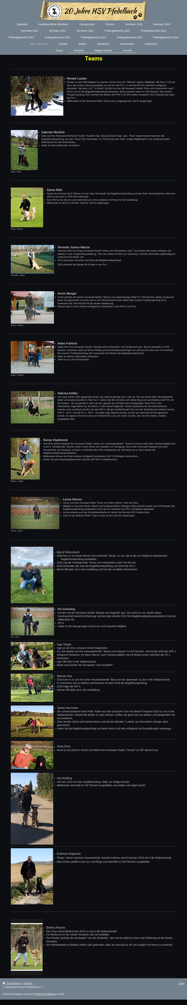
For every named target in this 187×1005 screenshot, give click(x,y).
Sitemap (28, 983)
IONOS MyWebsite (45, 994)
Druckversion (12, 983)
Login (181, 983)
